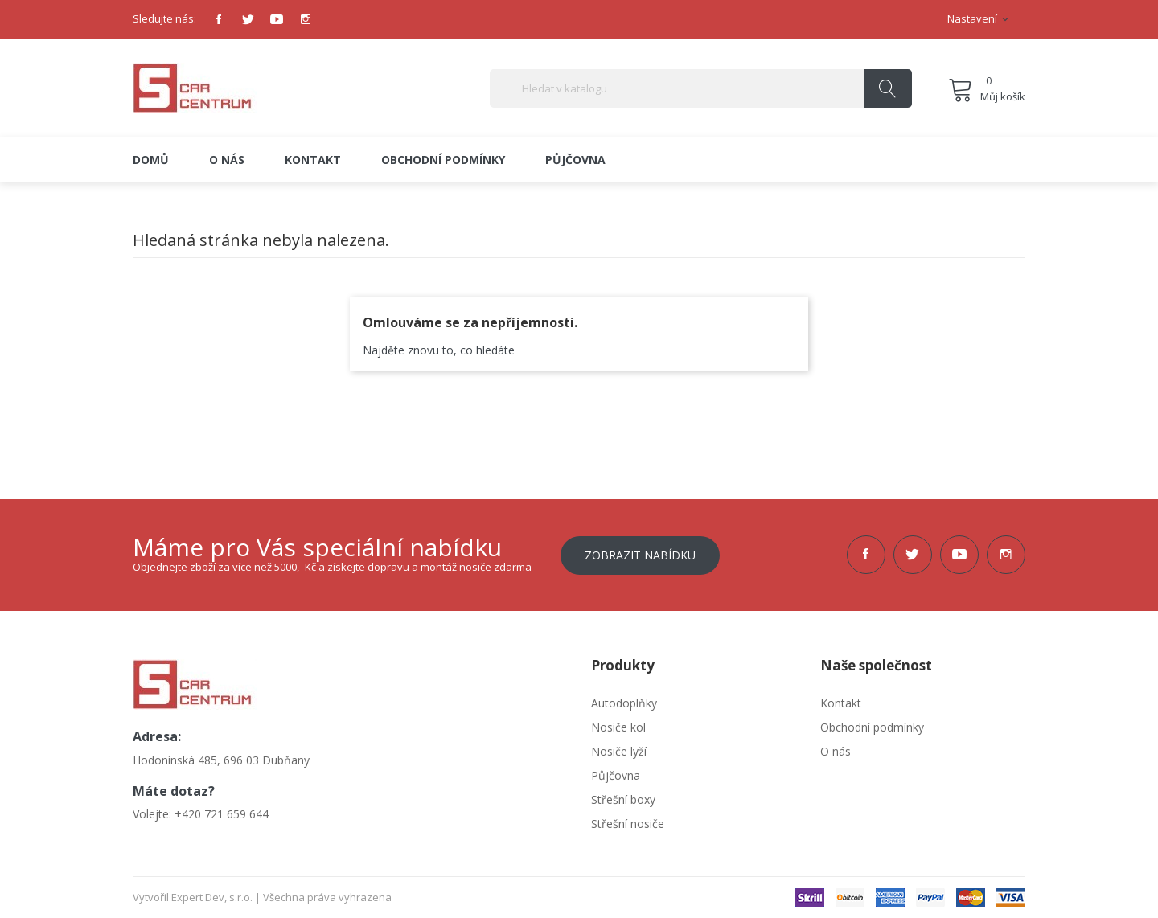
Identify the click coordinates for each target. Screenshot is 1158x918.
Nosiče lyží (619, 750)
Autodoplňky (624, 702)
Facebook (218, 19)
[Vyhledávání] (701, 88)
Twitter (247, 19)
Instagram (305, 19)
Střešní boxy (623, 798)
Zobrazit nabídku (640, 554)
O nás (835, 750)
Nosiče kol (618, 726)
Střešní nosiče (627, 822)
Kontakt (840, 702)
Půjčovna (615, 774)
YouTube (276, 19)
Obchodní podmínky (872, 726)
